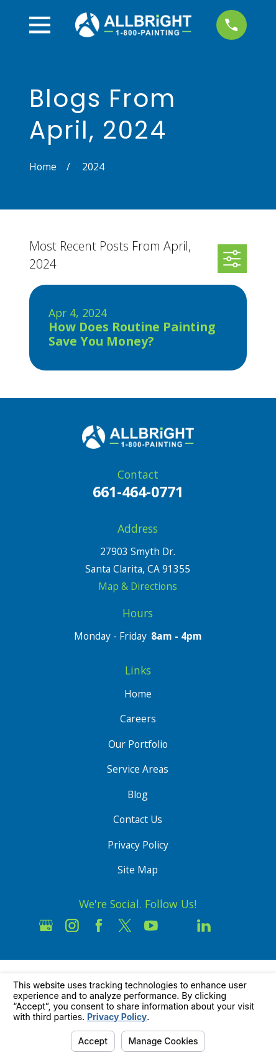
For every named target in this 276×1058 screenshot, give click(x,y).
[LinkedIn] (204, 925)
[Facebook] (99, 925)
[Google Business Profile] (46, 925)
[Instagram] (72, 925)
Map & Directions (137, 586)
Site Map (137, 869)
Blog (137, 794)
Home (138, 694)
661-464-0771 (138, 492)
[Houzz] (178, 925)
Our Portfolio (138, 744)
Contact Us (137, 819)
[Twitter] (125, 925)
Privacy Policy (138, 845)
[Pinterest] (230, 925)
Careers (138, 718)
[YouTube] (151, 925)
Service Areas (137, 769)
